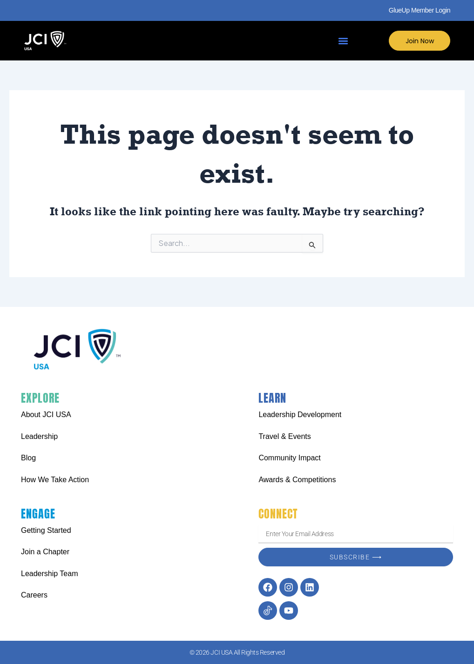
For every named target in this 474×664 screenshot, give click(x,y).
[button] (343, 40)
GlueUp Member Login (419, 10)
